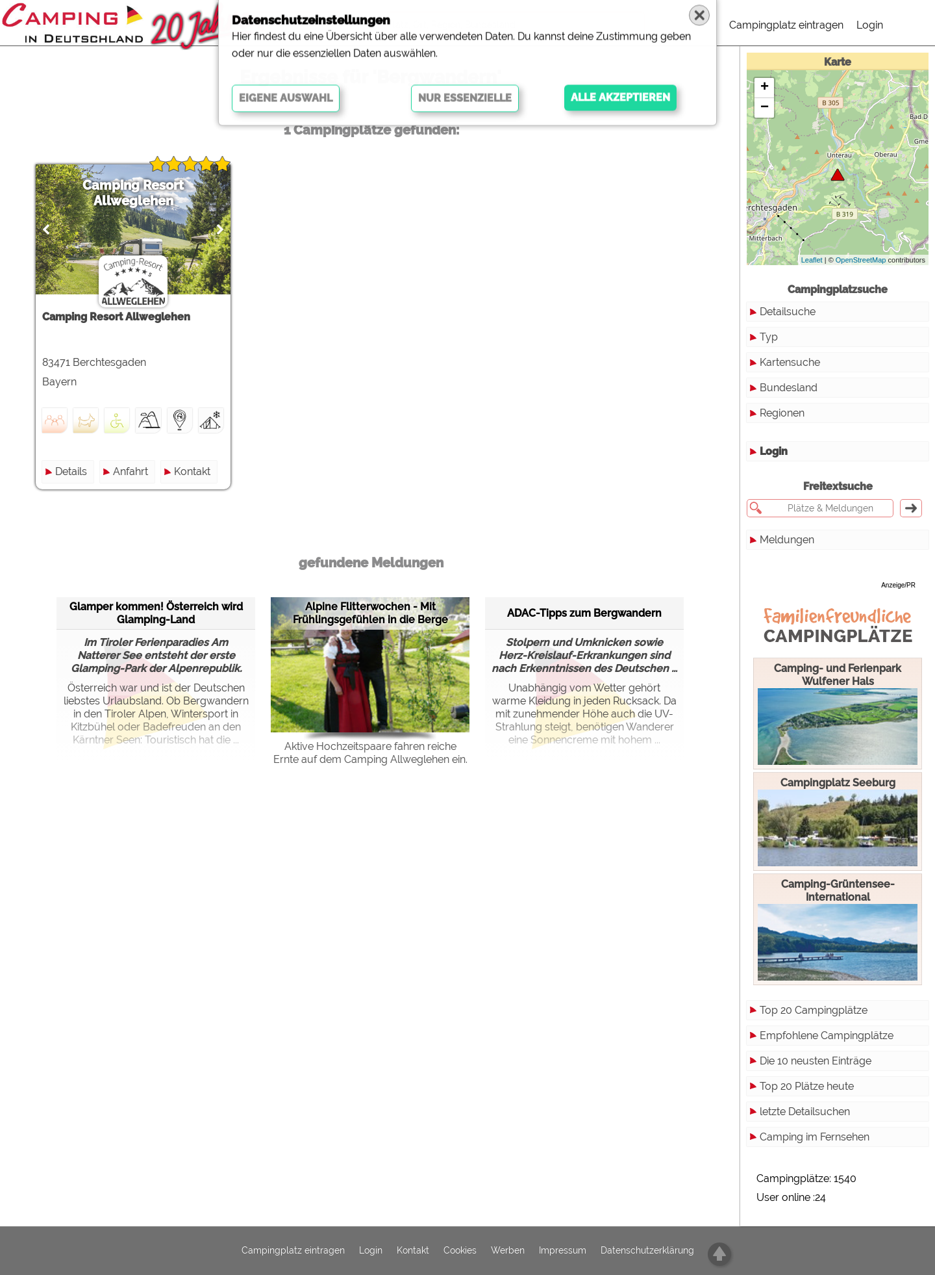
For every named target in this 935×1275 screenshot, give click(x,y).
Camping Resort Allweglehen (133, 193)
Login (869, 25)
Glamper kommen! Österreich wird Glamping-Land (156, 613)
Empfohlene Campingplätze (826, 1035)
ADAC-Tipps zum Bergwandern (584, 613)
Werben (508, 1251)
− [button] (764, 108)
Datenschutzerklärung (647, 1251)
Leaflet (812, 260)
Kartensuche (790, 362)
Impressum (562, 1251)
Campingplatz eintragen (786, 25)
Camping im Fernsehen (814, 1137)
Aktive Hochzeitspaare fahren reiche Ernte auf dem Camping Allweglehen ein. (370, 753)
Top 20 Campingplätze (813, 1010)
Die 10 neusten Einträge (815, 1061)
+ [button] (764, 87)
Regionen (782, 413)
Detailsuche (788, 311)
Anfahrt (130, 471)
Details (71, 471)
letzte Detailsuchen (805, 1111)
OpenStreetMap (861, 260)
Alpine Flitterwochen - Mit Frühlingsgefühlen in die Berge (370, 613)
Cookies (460, 1251)
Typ (769, 337)
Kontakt (192, 471)
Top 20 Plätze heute (807, 1086)
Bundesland (788, 387)
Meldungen (787, 540)
